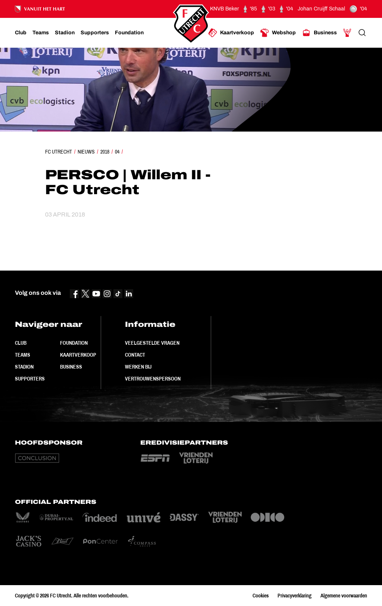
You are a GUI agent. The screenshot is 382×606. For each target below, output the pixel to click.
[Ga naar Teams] (40, 33)
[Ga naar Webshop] (278, 33)
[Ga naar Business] (319, 33)
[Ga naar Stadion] (65, 33)
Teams (22, 354)
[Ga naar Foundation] (129, 33)
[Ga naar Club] (20, 33)
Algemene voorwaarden (343, 595)
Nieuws (86, 151)
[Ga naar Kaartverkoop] (231, 33)
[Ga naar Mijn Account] (347, 33)
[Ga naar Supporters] (95, 33)
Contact (135, 354)
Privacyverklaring (294, 595)
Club (20, 343)
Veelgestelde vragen (152, 343)
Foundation (74, 343)
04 (117, 151)
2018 (104, 151)
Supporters (30, 378)
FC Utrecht (58, 151)
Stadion (24, 366)
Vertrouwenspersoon (153, 378)
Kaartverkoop (78, 354)
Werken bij (138, 366)
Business (71, 366)
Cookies (261, 595)
